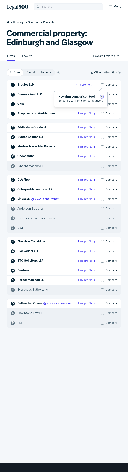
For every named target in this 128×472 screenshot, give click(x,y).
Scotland (35, 22)
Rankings (20, 22)
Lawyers (27, 56)
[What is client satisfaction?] (119, 72)
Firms (11, 56)
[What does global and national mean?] (58, 72)
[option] (15, 72)
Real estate (51, 22)
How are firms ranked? (107, 56)
